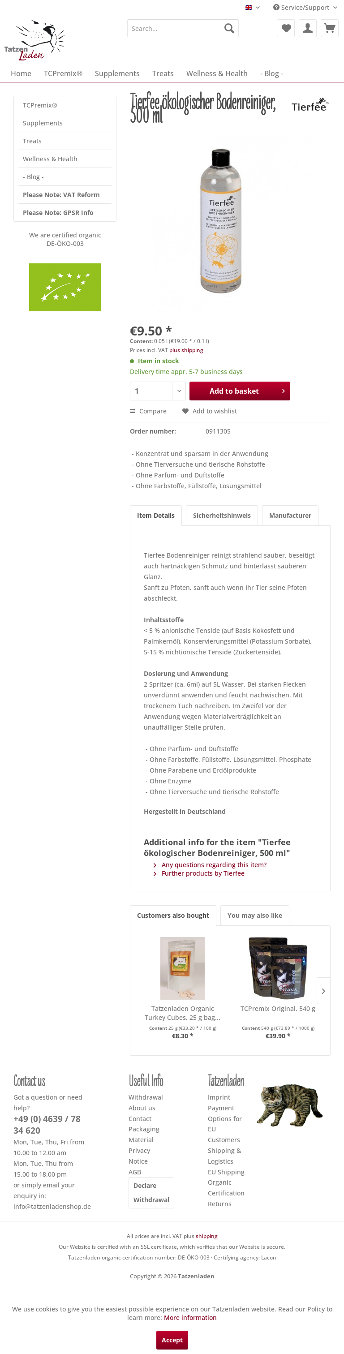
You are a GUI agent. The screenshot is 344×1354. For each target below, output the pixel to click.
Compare (148, 411)
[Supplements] (117, 73)
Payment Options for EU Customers (225, 1124)
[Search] (229, 28)
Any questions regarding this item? (210, 864)
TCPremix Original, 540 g (278, 1008)
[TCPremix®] (63, 73)
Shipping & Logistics (224, 1155)
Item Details (156, 515)
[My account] (308, 28)
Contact (140, 1118)
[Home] (21, 73)
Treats (32, 141)
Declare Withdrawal (151, 1192)
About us (142, 1108)
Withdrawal (146, 1097)
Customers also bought (173, 915)
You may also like (255, 915)
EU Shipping (226, 1172)
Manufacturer (290, 515)
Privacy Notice (139, 1155)
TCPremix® (40, 105)
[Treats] (163, 73)
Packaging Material (144, 1134)
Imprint (219, 1097)
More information (190, 1317)
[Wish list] (286, 28)
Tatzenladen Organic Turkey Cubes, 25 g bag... (182, 1013)
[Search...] (183, 28)
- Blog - (33, 176)
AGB (135, 1172)
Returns (220, 1203)
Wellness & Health (50, 159)
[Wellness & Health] (217, 73)
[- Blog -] (271, 73)
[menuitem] (183, 28)
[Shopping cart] (330, 28)
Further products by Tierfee (199, 873)
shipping (207, 1236)
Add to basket (247, 390)
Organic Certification (226, 1187)
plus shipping (186, 350)
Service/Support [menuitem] (302, 7)
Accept (172, 1340)
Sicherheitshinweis (222, 515)
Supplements (43, 123)
